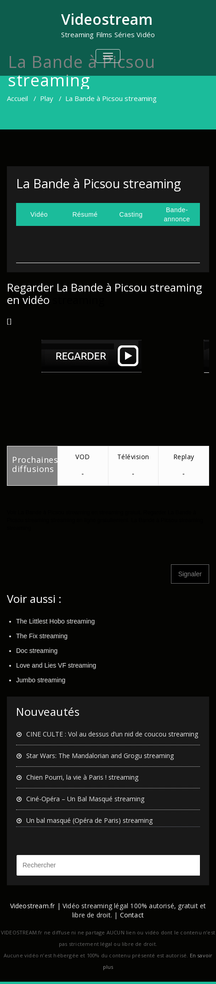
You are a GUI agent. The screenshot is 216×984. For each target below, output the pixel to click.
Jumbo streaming (40, 680)
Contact (132, 915)
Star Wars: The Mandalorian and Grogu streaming (100, 755)
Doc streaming (36, 650)
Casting (131, 214)
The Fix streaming (42, 636)
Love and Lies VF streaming (56, 665)
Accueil (17, 98)
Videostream (107, 19)
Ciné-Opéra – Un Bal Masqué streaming (85, 798)
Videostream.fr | (35, 905)
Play (46, 98)
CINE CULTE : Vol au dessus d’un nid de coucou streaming (112, 734)
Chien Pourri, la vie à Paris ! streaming (82, 777)
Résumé (84, 214)
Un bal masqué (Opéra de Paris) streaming (89, 820)
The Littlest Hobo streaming (55, 621)
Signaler (190, 574)
